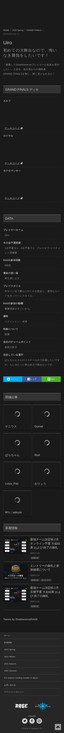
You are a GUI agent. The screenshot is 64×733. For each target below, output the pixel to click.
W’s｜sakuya (13, 512)
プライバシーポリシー (14, 692)
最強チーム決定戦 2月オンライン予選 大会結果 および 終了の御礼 (45, 543)
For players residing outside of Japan (21, 678)
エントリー (46, 580)
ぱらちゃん (12, 455)
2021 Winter (9, 657)
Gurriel (38, 426)
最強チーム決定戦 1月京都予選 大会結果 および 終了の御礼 (45, 592)
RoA (37, 455)
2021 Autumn (10, 664)
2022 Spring (9, 650)
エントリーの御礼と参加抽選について (44, 567)
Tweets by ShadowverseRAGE (20, 619)
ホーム (7, 635)
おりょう (40, 483)
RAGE (17, 706)
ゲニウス (11, 426)
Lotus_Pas (11, 483)
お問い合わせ (10, 685)
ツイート (12, 379)
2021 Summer (10, 671)
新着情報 (8, 643)
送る (51, 379)
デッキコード (12, 128)
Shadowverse (46, 706)
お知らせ (34, 558)
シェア (32, 379)
